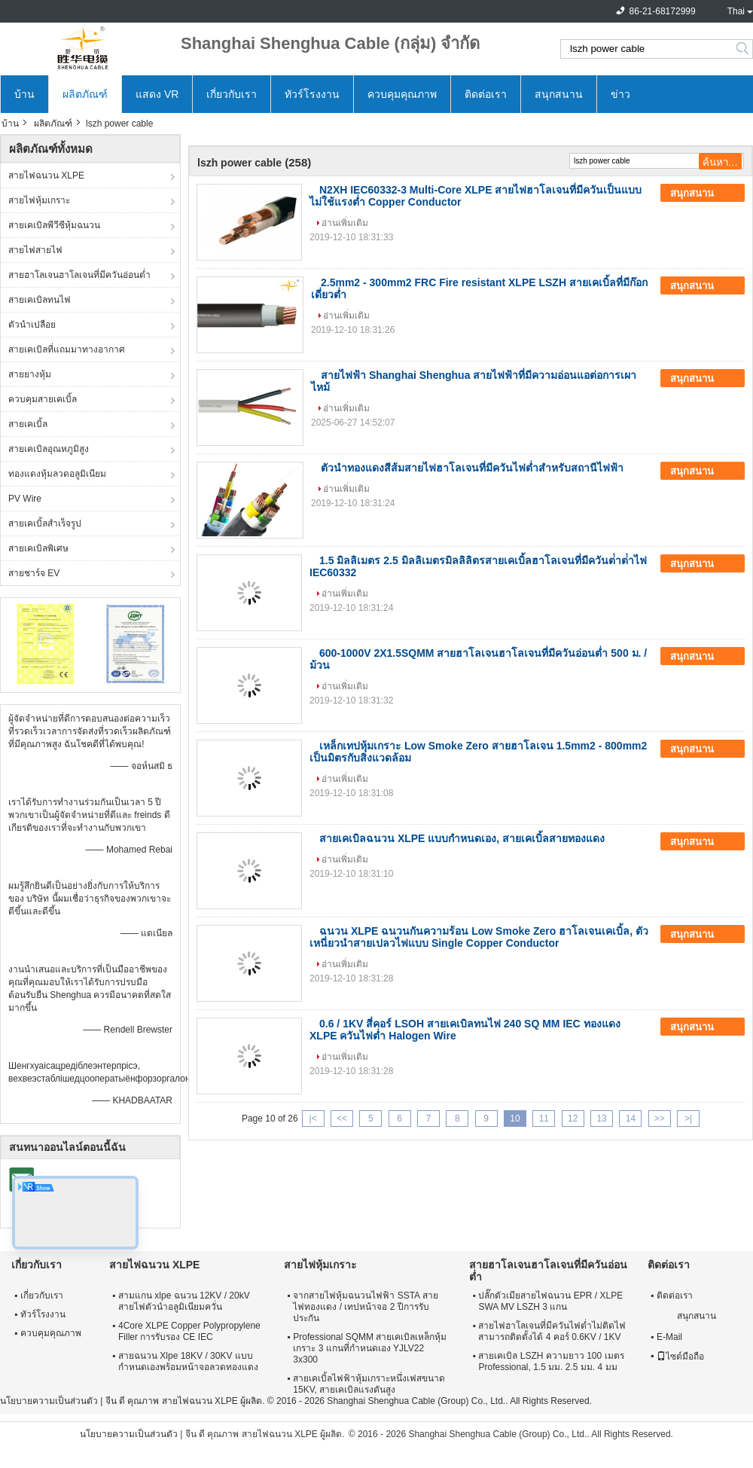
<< (342, 1118)
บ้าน (24, 94)
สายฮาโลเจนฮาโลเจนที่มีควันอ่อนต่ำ (79, 275)
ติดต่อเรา (486, 94)
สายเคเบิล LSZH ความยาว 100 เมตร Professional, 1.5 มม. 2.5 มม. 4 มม (550, 1361)
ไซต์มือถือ (680, 1356)
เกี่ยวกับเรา (231, 94)
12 (573, 1118)
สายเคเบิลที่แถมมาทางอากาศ (66, 349)
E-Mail (669, 1337)
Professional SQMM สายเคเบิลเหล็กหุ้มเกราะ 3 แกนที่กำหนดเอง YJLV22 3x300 (370, 1348)
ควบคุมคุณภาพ (402, 94)
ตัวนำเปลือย (32, 324)
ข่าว (620, 94)
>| (688, 1118)
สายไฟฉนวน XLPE (46, 175)
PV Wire (24, 498)
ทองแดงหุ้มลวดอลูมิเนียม (57, 473)
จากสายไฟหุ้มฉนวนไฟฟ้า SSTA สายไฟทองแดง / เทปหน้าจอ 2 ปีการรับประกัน (365, 1306)
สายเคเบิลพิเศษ (38, 548)
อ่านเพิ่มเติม (345, 223)
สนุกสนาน (559, 94)
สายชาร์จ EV (33, 573)
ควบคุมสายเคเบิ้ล (42, 399)
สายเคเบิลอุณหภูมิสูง (48, 449)
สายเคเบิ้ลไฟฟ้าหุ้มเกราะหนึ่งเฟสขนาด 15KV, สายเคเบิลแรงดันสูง (369, 1384)
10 (515, 1118)
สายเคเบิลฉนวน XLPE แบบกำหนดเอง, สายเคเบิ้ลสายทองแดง (462, 838)
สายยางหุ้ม (29, 374)
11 (544, 1118)
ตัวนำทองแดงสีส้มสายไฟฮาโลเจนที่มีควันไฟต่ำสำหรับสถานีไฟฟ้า (472, 468)
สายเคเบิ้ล (27, 424)
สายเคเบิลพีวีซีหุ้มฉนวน (54, 225)
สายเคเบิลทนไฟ (39, 300)
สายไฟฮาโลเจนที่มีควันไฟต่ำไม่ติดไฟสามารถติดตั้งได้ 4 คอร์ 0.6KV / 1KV (552, 1331)
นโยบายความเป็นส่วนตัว (49, 1401)
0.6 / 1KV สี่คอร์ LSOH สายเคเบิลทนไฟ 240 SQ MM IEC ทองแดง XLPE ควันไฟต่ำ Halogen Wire (464, 1030)
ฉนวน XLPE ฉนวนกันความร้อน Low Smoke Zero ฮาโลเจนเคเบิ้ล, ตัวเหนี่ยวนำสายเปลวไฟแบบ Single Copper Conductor (478, 937)
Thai (736, 11)
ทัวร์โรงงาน (312, 94)
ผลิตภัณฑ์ (85, 94)
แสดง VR (157, 94)
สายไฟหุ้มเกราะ (39, 200)
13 (601, 1118)
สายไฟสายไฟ (35, 250)
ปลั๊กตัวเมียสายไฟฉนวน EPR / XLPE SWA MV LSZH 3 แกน (550, 1301)
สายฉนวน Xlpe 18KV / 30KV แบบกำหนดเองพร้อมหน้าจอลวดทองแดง (188, 1361)
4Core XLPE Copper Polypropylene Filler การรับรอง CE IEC (189, 1331)
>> (659, 1118)
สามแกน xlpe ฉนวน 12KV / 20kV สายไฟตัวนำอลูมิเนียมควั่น (184, 1301)
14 (631, 1118)
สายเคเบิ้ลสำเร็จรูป (44, 523)
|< (313, 1118)
